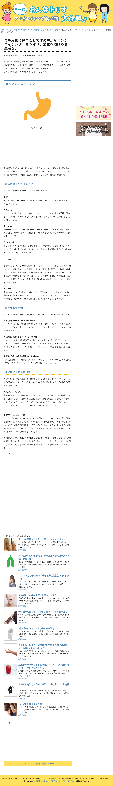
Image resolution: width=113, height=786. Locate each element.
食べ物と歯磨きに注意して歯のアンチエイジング (41, 539)
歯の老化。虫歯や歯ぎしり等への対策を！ (38, 595)
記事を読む (22, 550)
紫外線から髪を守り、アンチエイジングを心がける (42, 612)
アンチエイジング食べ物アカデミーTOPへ (37, 764)
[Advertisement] (38, 146)
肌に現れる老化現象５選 (30, 704)
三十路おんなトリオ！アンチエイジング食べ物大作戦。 (54, 781)
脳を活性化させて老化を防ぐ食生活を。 (37, 628)
